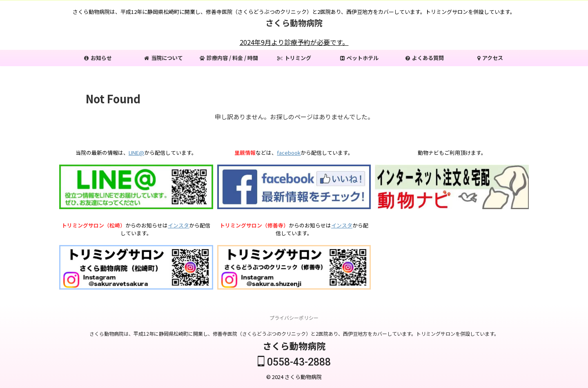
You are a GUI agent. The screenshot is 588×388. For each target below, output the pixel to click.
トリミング (294, 58)
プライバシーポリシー (294, 317)
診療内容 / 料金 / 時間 (229, 58)
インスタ (178, 225)
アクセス (490, 58)
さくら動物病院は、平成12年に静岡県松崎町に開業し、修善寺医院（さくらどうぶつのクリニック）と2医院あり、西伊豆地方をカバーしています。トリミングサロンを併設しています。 (294, 333)
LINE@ (136, 152)
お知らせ (98, 58)
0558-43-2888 (294, 362)
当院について (163, 58)
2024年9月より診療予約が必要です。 (294, 42)
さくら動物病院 (294, 23)
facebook (289, 152)
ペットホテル (359, 58)
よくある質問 (424, 58)
